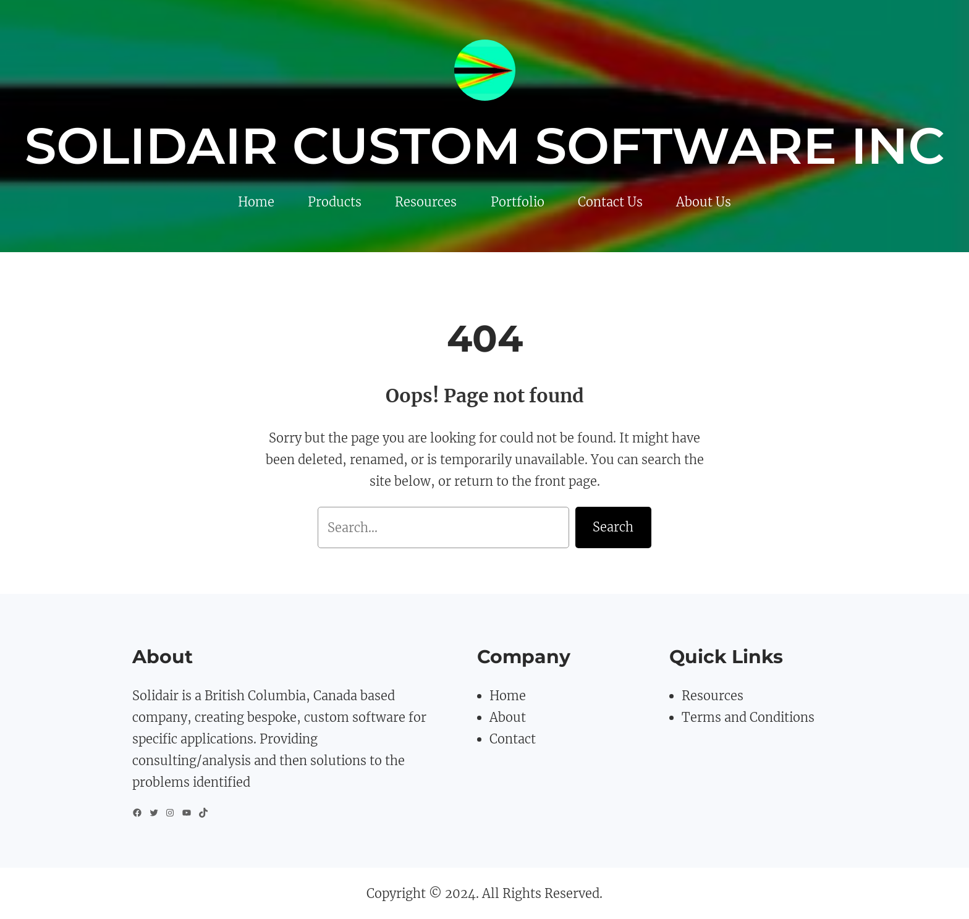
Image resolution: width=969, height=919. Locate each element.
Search (613, 527)
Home (507, 695)
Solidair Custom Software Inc (485, 146)
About (507, 717)
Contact (512, 739)
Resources (712, 695)
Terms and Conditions (748, 717)
